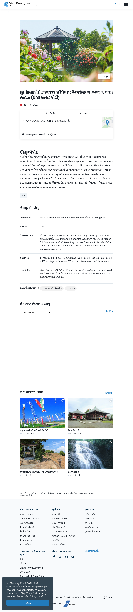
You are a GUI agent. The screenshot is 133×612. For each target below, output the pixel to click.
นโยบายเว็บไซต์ (62, 597)
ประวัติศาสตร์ (58, 527)
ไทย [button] (106, 597)
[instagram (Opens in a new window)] (66, 557)
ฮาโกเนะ (89, 522)
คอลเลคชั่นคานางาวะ (30, 518)
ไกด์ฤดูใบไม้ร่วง (27, 535)
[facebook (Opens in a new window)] (54, 557)
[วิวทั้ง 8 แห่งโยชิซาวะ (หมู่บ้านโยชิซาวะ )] (42, 458)
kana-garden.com (35, 134)
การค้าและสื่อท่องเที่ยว (83, 597)
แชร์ (83, 113)
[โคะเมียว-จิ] (90, 416)
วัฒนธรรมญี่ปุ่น (59, 518)
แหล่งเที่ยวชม (58, 514)
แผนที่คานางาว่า (92, 527)
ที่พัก (22, 559)
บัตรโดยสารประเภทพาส (31, 567)
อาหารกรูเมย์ (58, 522)
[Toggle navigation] (126, 4)
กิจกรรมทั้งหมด (59, 544)
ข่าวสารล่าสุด (26, 514)
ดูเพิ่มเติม (109, 392)
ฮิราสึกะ (34, 105)
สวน (24, 195)
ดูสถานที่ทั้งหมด (92, 531)
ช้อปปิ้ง (55, 540)
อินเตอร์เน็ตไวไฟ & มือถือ (32, 576)
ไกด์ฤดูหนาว (26, 540)
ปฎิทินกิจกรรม (27, 522)
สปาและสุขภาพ (59, 531)
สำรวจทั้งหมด (26, 544)
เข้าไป (23, 563)
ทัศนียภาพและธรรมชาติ (63, 535)
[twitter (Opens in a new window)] (60, 557)
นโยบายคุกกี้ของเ (14, 596)
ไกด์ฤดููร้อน (25, 531)
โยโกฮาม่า (90, 514)
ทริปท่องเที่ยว (26, 572)
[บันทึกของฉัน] (120, 4)
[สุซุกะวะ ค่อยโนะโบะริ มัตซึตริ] (42, 416)
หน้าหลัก (23, 493)
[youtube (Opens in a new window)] (72, 557)
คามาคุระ (89, 518)
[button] (120, 4)
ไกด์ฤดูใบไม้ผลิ (27, 527)
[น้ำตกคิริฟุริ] (90, 458)
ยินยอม (27, 602)
